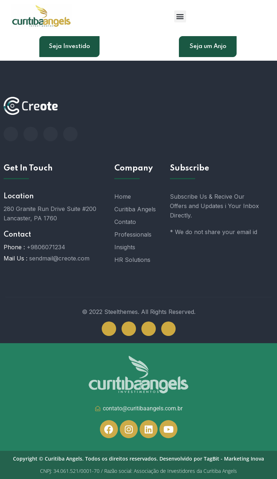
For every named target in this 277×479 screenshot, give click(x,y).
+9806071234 (46, 247)
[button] (180, 16)
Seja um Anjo (208, 46)
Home (122, 196)
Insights (124, 247)
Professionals (132, 234)
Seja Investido (69, 46)
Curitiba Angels (135, 209)
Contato (125, 221)
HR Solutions (132, 259)
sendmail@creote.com (59, 258)
